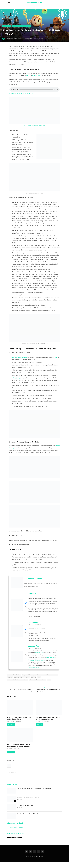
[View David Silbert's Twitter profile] (25, 633)
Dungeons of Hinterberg (28, 675)
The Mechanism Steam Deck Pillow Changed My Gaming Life (34, 789)
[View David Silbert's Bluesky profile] (25, 629)
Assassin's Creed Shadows (14, 675)
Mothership (31, 660)
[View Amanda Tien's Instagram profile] (25, 658)
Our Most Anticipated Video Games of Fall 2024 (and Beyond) (48, 718)
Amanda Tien (42, 125)
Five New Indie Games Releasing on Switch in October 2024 (19, 718)
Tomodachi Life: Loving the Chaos (26, 805)
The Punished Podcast (24, 26)
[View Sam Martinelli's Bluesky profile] (25, 603)
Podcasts (14, 26)
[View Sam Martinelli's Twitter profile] (25, 606)
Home (8, 7)
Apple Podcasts (36, 75)
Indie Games (39, 675)
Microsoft (55, 675)
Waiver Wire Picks (16, 535)
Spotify (28, 75)
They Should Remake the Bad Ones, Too (28, 814)
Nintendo (10, 677)
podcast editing (32, 659)
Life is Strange (16, 378)
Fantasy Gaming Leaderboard (20, 544)
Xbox (48, 679)
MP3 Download (13, 93)
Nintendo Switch (18, 677)
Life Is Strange (47, 675)
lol (56, 357)
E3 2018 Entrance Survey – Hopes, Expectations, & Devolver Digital (18, 745)
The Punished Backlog (12, 38)
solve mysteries (39, 652)
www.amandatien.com (33, 667)
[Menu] (9, 2)
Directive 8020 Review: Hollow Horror (28, 797)
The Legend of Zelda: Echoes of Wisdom (18, 679)
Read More (11, 724)
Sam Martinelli (27, 125)
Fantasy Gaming (7, 26)
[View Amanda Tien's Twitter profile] (25, 654)
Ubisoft (44, 679)
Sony (39, 677)
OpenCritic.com (39, 856)
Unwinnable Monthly (40, 660)
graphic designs (50, 657)
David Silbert (35, 125)
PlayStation (26, 677)
